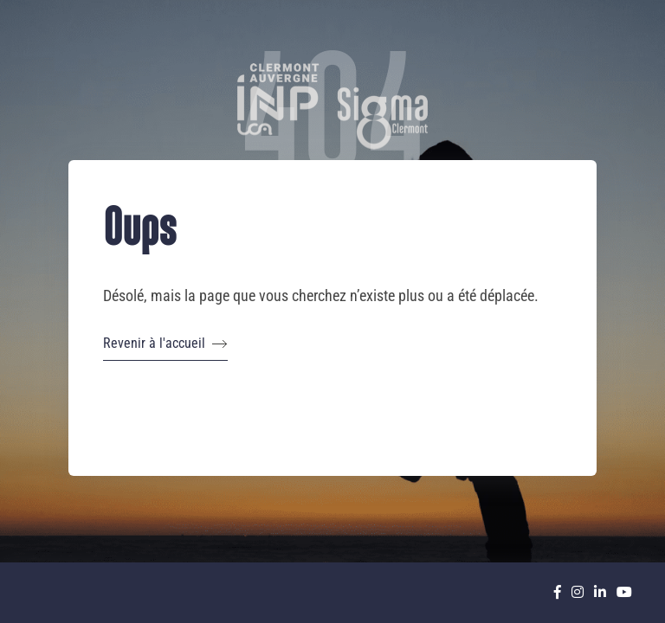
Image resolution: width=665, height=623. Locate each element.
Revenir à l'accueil (165, 343)
